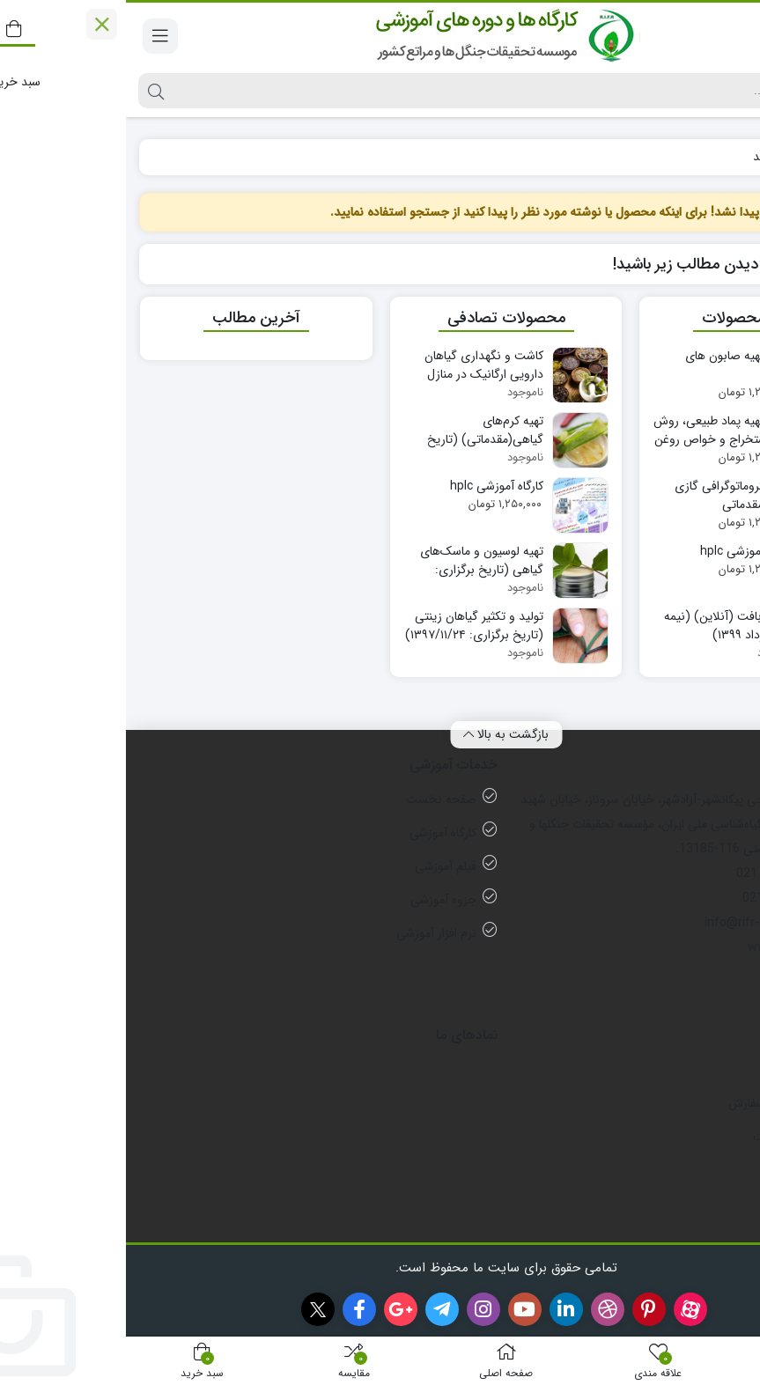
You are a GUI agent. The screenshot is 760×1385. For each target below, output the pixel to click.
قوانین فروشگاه (680, 1170)
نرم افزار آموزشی (310, 933)
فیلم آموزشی (319, 866)
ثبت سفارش (687, 1069)
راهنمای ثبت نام (677, 1203)
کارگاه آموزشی (317, 833)
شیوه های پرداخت (672, 1136)
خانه (727, 157)
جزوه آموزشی (317, 900)
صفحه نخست (315, 799)
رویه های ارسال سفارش (659, 1103)
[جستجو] (395, 90)
